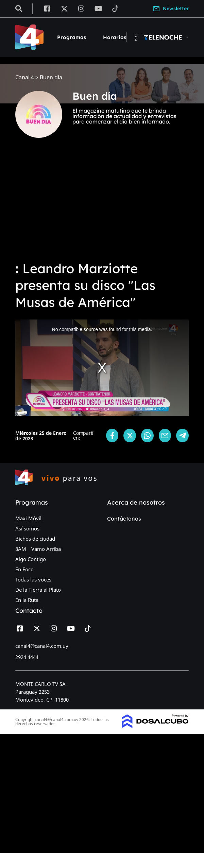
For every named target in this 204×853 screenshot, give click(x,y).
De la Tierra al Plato (38, 589)
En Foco (24, 569)
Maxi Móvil (28, 518)
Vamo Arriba (46, 548)
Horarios (114, 37)
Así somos (27, 528)
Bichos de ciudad (35, 538)
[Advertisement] (102, 204)
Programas (71, 37)
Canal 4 (24, 77)
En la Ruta (26, 599)
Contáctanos (124, 518)
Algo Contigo (30, 559)
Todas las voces (33, 579)
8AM (20, 548)
